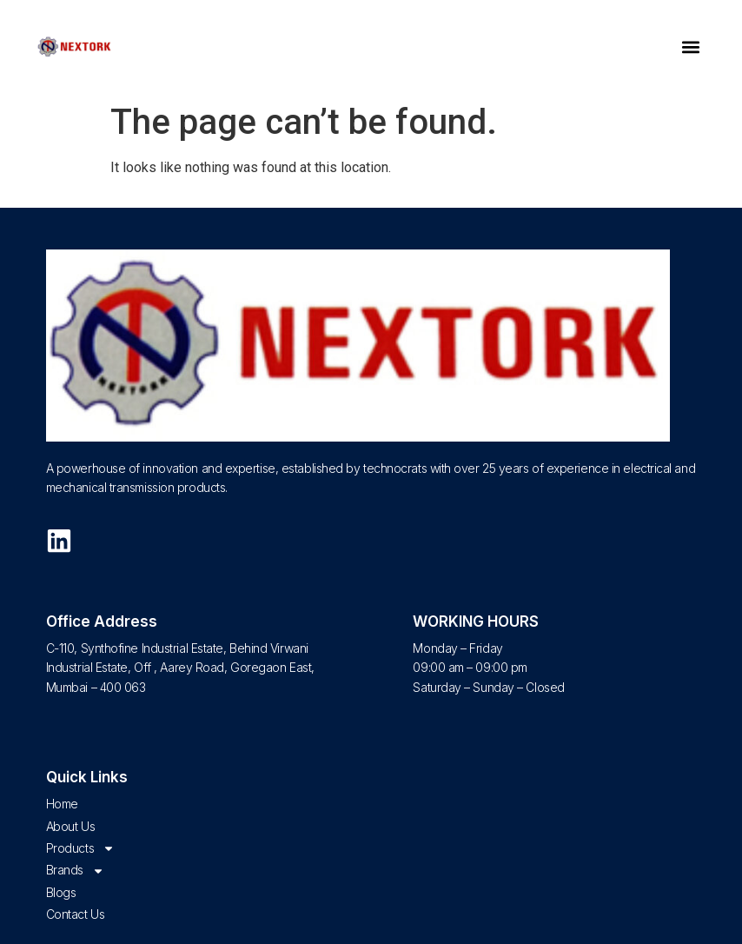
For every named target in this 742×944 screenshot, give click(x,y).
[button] (690, 47)
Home (62, 803)
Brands (75, 870)
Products (80, 848)
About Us (70, 826)
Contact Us (75, 914)
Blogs (61, 892)
